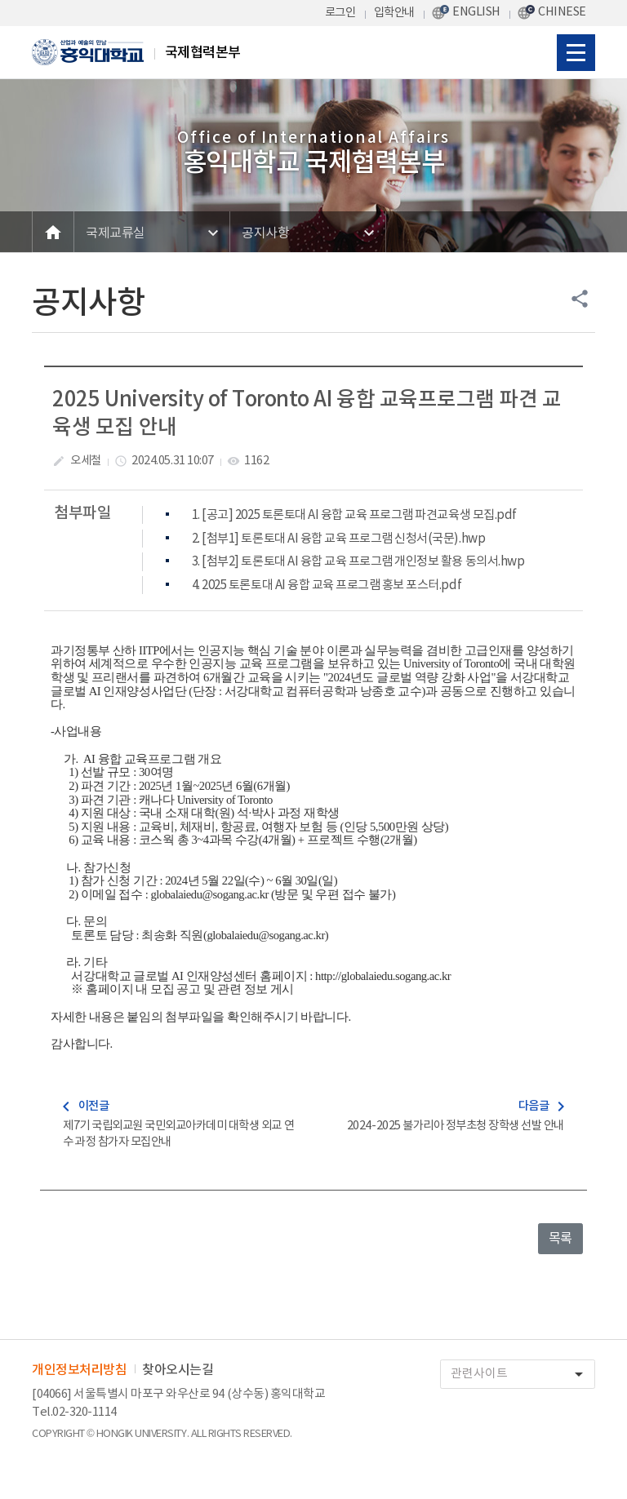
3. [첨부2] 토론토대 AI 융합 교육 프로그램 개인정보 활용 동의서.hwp (358, 562)
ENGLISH (476, 12)
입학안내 (394, 13)
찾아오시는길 (177, 1370)
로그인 (340, 13)
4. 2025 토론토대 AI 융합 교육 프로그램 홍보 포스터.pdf (326, 585)
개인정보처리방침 (79, 1370)
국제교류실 (115, 233)
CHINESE (562, 12)
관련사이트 (522, 1374)
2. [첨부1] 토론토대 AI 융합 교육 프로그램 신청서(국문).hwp (338, 539)
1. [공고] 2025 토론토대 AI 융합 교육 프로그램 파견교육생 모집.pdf (354, 515)
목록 (560, 1238)
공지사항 (265, 233)
